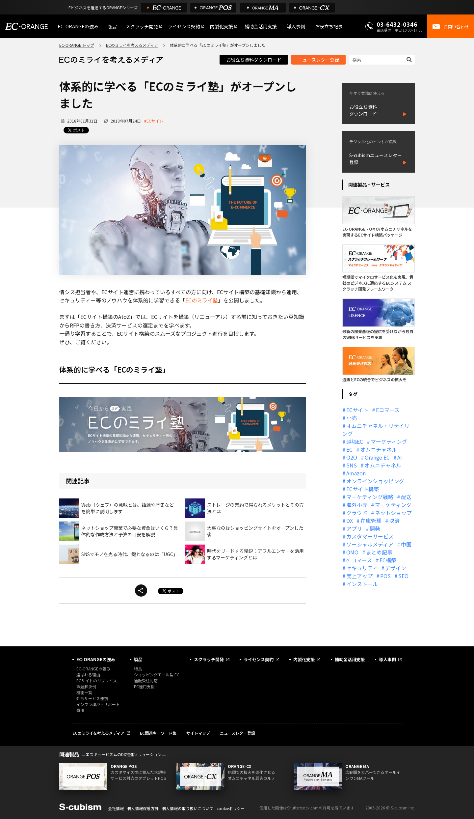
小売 (351, 418)
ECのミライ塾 (201, 300)
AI (399, 457)
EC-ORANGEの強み (78, 26)
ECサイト (357, 410)
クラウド (356, 513)
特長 (138, 668)
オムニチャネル (378, 449)
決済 (394, 520)
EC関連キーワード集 (158, 733)
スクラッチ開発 (142, 26)
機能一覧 (84, 692)
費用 (80, 710)
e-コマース (359, 560)
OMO (352, 552)
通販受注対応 (146, 680)
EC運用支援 (144, 686)
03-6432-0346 (397, 24)
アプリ (354, 528)
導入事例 (296, 26)
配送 (406, 497)
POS (385, 576)
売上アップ (359, 576)
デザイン (395, 568)
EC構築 (388, 560)
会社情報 (116, 808)
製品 (113, 26)
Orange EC (377, 457)
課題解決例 (86, 686)
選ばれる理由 (88, 674)
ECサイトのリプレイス (96, 680)
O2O (351, 457)
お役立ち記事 (329, 26)
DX (349, 520)
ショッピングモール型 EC (156, 674)
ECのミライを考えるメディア (132, 45)
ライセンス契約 (184, 26)
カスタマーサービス (370, 536)
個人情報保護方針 (143, 808)
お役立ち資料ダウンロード (253, 59)
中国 (406, 544)
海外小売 (356, 505)
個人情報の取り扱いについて (187, 808)
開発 (375, 528)
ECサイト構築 (362, 489)
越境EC (354, 441)
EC (349, 449)
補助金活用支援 (261, 26)
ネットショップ (393, 513)
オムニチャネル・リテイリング (375, 430)
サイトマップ (198, 733)
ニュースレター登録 (318, 59)
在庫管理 (371, 520)
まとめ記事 (379, 552)
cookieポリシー (231, 808)
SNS (351, 465)
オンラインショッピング (375, 481)
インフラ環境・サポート (98, 704)
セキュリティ (362, 568)
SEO (403, 576)
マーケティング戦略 (369, 497)
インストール (362, 584)
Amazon (356, 473)
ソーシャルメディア (369, 544)
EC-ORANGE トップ (76, 45)
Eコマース (388, 410)
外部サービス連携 (92, 698)
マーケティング (389, 441)
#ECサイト (153, 121)
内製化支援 (221, 26)
